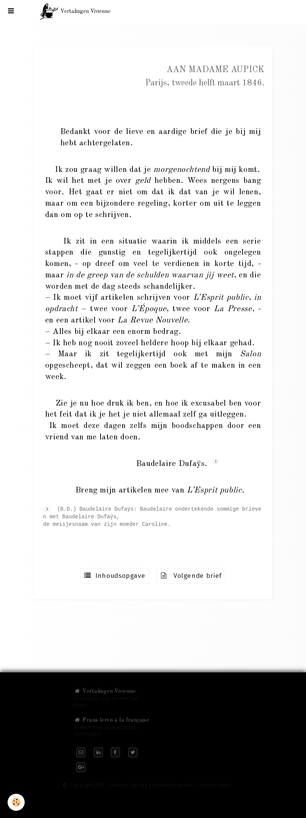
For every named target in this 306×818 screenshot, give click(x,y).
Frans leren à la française (111, 720)
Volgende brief (191, 576)
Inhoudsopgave (114, 576)
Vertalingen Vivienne (105, 691)
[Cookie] (16, 802)
